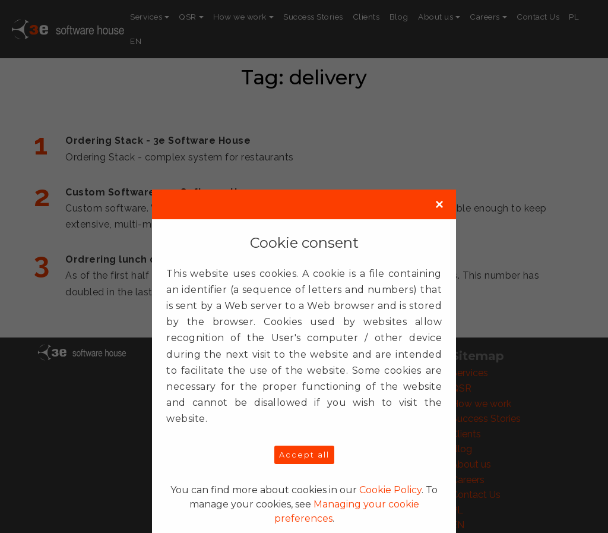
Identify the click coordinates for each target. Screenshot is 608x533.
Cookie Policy (390, 490)
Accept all (304, 454)
